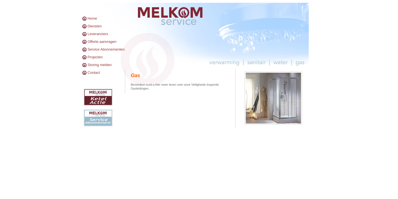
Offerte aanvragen (102, 42)
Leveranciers (98, 34)
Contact (94, 72)
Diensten (95, 26)
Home (92, 18)
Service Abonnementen (106, 49)
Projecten (95, 57)
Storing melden (100, 65)
